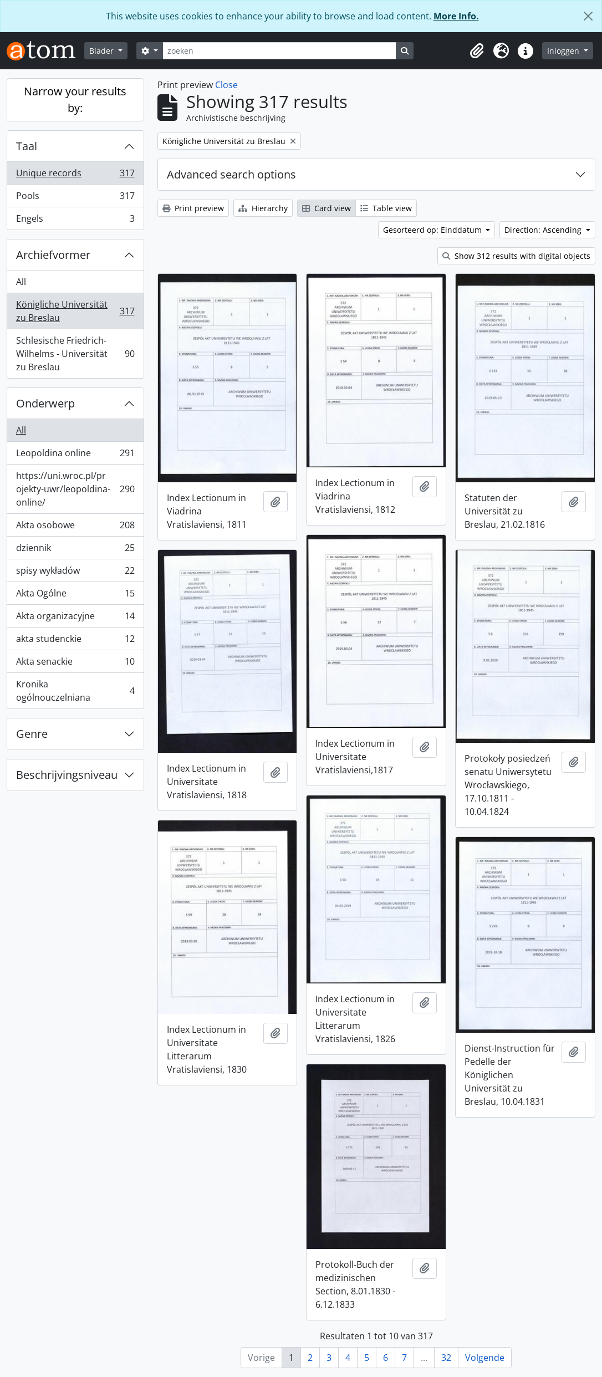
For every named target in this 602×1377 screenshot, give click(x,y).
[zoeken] (279, 50)
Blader (102, 50)
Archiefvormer (53, 254)
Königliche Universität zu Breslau (75, 311)
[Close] (588, 16)
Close (226, 85)
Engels (75, 221)
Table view (386, 208)
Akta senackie (75, 664)
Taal (26, 146)
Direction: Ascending (544, 230)
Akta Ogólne (75, 595)
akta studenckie (75, 641)
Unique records (75, 175)
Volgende (484, 1358)
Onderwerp (45, 403)
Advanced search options (231, 174)
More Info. (456, 16)
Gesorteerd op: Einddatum (433, 230)
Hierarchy (263, 208)
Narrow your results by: (75, 99)
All (21, 282)
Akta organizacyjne (75, 618)
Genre (32, 733)
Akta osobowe (75, 527)
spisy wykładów (75, 573)
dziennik (75, 550)
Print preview (193, 208)
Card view (326, 208)
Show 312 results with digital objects (516, 256)
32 (446, 1358)
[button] (477, 51)
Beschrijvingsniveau (67, 774)
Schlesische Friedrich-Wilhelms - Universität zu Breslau (75, 353)
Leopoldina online (75, 455)
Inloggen (564, 50)
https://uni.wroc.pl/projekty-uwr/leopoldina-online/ (75, 489)
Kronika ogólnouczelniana (75, 690)
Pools (75, 198)
